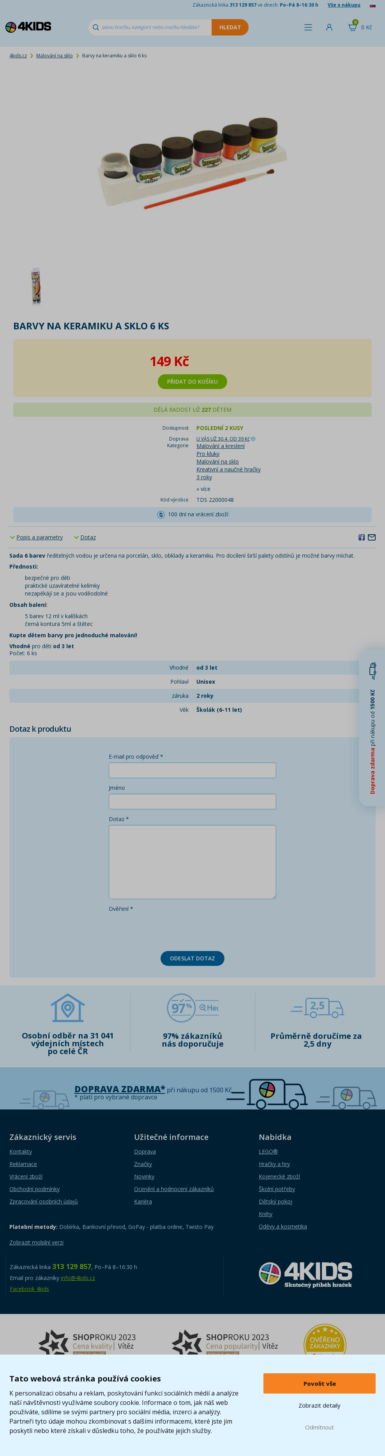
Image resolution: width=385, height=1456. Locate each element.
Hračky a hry (274, 1164)
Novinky (144, 1176)
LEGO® (268, 1151)
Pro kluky (207, 453)
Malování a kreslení (220, 446)
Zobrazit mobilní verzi (36, 1242)
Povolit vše (320, 1383)
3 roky (204, 477)
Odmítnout (319, 1427)
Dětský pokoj (275, 1201)
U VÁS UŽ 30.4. (223, 439)
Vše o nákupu (344, 5)
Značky (143, 1164)
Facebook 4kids (29, 1288)
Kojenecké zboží (279, 1176)
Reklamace (23, 1164)
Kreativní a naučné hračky (228, 469)
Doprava (145, 1151)
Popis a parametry (39, 537)
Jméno (117, 787)
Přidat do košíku (192, 381)
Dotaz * (119, 819)
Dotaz (88, 537)
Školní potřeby (277, 1189)
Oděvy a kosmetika (283, 1226)
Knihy (265, 1214)
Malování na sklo (54, 55)
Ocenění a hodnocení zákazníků (174, 1189)
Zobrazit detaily (319, 1405)
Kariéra (143, 1201)
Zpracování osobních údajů (43, 1201)
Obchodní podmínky (34, 1189)
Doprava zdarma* (119, 1089)
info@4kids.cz (78, 1278)
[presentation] (168, 930)
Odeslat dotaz (192, 958)
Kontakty (20, 1151)
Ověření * (121, 908)
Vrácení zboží (25, 1176)
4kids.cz (18, 55)
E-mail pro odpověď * (136, 756)
